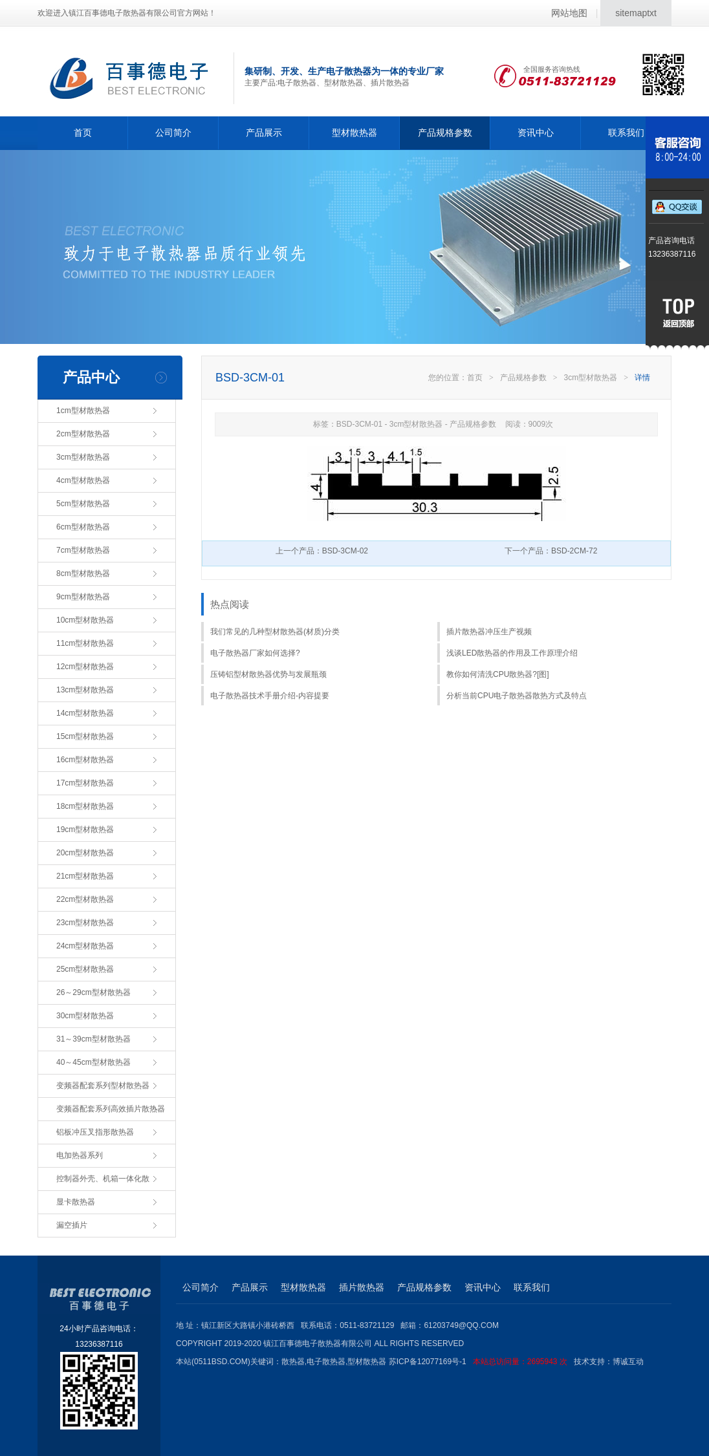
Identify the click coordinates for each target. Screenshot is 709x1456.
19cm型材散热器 (85, 829)
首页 (83, 132)
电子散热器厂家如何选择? (255, 653)
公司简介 (173, 132)
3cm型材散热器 (83, 457)
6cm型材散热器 (83, 526)
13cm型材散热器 (85, 689)
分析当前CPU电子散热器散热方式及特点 (516, 695)
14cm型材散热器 (85, 713)
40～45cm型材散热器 (93, 1062)
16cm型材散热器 (85, 759)
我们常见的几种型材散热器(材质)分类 (275, 631)
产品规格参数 (445, 132)
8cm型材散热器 (83, 573)
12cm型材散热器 (85, 666)
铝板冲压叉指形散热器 (95, 1132)
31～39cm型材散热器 (93, 1039)
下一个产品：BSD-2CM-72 (551, 550)
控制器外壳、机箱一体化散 (102, 1178)
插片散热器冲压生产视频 (489, 631)
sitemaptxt (636, 13)
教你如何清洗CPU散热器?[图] (497, 674)
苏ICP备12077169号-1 (481, 1361)
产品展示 (264, 132)
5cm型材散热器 (83, 503)
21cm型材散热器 (85, 876)
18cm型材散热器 (85, 806)
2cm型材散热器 (83, 433)
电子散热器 (326, 1361)
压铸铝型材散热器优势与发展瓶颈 (268, 674)
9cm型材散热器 (83, 596)
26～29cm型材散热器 (93, 992)
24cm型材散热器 (85, 945)
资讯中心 (536, 132)
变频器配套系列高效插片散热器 (110, 1108)
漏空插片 (71, 1225)
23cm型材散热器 (85, 922)
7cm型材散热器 (83, 550)
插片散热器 (361, 1287)
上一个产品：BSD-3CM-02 (322, 550)
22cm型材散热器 (85, 899)
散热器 (293, 1361)
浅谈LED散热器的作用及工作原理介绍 (512, 653)
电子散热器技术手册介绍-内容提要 (269, 695)
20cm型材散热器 (85, 852)
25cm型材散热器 (85, 969)
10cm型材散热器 (85, 620)
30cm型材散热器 (85, 1015)
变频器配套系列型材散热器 (102, 1085)
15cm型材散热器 (85, 736)
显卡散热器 (75, 1201)
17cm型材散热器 (85, 782)
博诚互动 (628, 1361)
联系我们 (626, 132)
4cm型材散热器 (83, 480)
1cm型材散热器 (83, 410)
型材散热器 (354, 132)
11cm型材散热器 (85, 643)
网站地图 (569, 13)
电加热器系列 (79, 1155)
